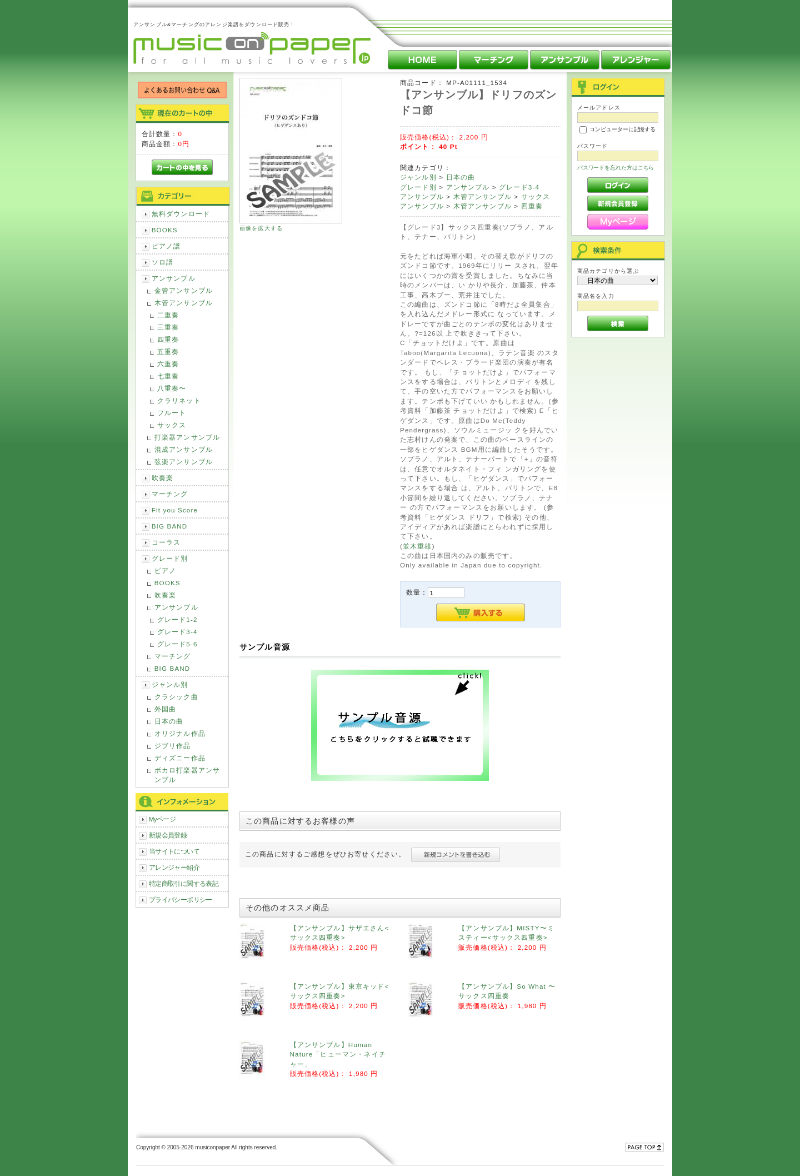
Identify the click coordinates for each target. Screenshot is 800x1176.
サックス (172, 424)
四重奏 (168, 339)
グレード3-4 (177, 631)
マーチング (170, 493)
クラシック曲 (176, 696)
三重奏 (168, 327)
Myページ (162, 819)
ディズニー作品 (180, 757)
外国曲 (165, 708)
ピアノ (165, 570)
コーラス (166, 542)
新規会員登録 (168, 835)
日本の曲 (169, 721)
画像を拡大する (261, 228)
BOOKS (165, 229)
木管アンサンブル (183, 302)
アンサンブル (174, 278)
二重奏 (168, 314)
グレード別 (170, 558)
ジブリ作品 (172, 745)
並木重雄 (417, 546)
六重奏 (168, 363)
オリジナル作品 (180, 733)
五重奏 (168, 351)
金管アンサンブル (183, 290)
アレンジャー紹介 (174, 867)
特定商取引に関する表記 (184, 883)
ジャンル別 (170, 684)
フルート (172, 412)
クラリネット (179, 400)
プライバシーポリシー (180, 899)
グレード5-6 (177, 643)
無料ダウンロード (181, 213)
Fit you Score (175, 510)
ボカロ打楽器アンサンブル (187, 774)
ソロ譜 (162, 262)
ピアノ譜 (166, 246)
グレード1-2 (177, 619)
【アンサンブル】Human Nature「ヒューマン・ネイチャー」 (338, 1054)
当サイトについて (174, 851)
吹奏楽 (162, 477)
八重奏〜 (172, 388)
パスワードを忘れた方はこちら (615, 168)
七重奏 (168, 376)
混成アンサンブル (183, 449)
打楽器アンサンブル (187, 437)
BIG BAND (170, 526)
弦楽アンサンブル (183, 461)
